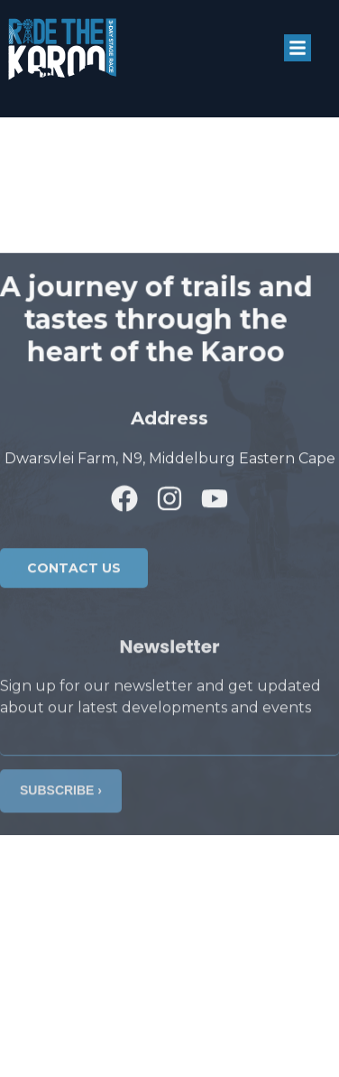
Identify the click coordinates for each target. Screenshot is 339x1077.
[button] (297, 47)
